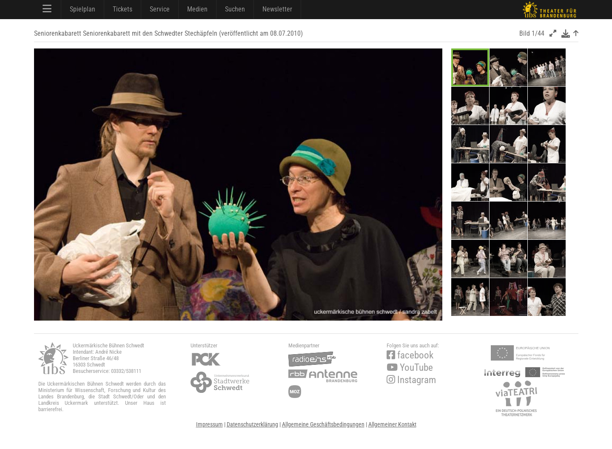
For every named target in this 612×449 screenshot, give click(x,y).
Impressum (209, 424)
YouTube (410, 367)
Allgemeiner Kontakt (392, 424)
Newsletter (277, 9)
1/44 (538, 33)
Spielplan (82, 9)
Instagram (411, 380)
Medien (197, 9)
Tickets (122, 9)
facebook (410, 355)
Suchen (235, 9)
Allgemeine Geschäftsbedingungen (323, 424)
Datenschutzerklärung (252, 424)
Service (160, 9)
